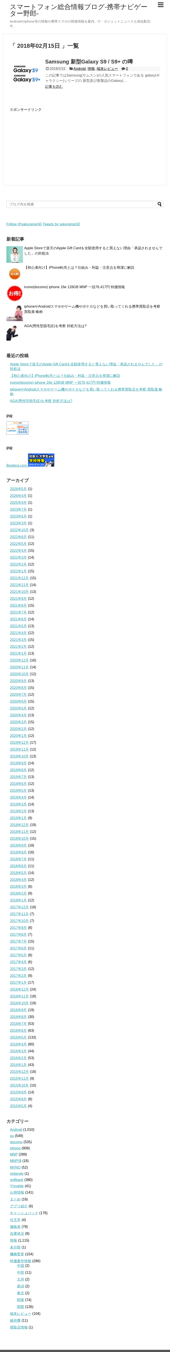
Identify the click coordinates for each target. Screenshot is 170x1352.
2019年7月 (18, 777)
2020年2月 (18, 729)
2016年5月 (18, 1037)
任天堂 (15, 1220)
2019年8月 (18, 770)
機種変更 (17, 1254)
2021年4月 (18, 633)
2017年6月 (18, 948)
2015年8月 (18, 1099)
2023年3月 (18, 523)
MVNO (15, 1167)
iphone (15, 1148)
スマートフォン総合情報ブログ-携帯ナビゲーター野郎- (78, 10)
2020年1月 (18, 736)
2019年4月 (18, 797)
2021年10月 (19, 592)
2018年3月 (18, 886)
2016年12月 (19, 989)
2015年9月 (18, 1092)
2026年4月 (18, 496)
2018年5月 (18, 873)
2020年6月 (18, 701)
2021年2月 (18, 646)
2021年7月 (18, 612)
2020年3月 (18, 722)
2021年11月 (19, 585)
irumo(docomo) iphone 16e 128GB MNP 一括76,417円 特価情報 (74, 287)
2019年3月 (18, 804)
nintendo (16, 1174)
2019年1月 (18, 818)
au (12, 1136)
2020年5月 (18, 708)
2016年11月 (19, 996)
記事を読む (54, 86)
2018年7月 (18, 859)
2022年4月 (18, 550)
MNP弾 (15, 1161)
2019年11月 (19, 749)
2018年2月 (18, 893)
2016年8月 (18, 1017)
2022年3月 (18, 557)
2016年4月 (18, 1044)
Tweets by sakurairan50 (61, 224)
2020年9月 (18, 681)
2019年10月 (19, 756)
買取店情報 (19, 1327)
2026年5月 (18, 489)
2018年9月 (18, 845)
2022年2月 (18, 564)
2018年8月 (18, 852)
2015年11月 (19, 1078)
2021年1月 (18, 653)
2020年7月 (18, 694)
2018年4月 (18, 880)
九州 (20, 1279)
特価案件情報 (20, 1261)
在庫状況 (17, 1233)
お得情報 (17, 1192)
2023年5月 (18, 516)
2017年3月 (18, 969)
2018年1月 (18, 900)
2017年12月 (19, 907)
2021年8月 (18, 605)
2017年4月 (18, 962)
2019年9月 (18, 763)
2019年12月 (19, 742)
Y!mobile (17, 1186)
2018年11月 (19, 832)
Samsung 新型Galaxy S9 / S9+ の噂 (89, 62)
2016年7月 (18, 1024)
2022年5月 (18, 544)
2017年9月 (18, 928)
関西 (20, 1307)
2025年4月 (18, 502)
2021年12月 (19, 578)
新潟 (20, 1286)
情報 (91, 69)
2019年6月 (18, 784)
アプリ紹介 (19, 1206)
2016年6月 (18, 1030)
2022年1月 (18, 571)
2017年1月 (18, 982)
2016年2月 (18, 1058)
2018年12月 (19, 825)
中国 (20, 1266)
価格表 (15, 1227)
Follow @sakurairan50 (24, 224)
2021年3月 (18, 640)
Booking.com (16, 465)
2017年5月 (18, 955)
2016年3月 (18, 1051)
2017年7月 (18, 941)
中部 (20, 1272)
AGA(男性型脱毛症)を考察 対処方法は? (55, 326)
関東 (20, 1300)
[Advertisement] (47, 143)
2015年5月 (18, 1106)
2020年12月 (19, 660)
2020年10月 (19, 674)
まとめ (15, 1199)
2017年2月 (18, 976)
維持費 (15, 1320)
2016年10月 (19, 1003)
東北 (20, 1293)
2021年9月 (18, 598)
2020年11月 (19, 667)
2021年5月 (18, 626)
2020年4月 (18, 715)
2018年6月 (18, 866)
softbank (16, 1180)
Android (79, 69)
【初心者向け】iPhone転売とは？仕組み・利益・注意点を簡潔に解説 (79, 267)
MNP (14, 1154)
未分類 (15, 1247)
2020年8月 (18, 688)
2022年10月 (19, 530)
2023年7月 (18, 509)
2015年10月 (19, 1085)
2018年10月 (19, 838)
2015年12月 (19, 1072)
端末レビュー (107, 69)
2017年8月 (18, 934)
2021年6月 (18, 619)
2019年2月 (18, 811)
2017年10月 (19, 921)
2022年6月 (18, 537)
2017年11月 (19, 914)
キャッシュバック (24, 1213)
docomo (16, 1142)
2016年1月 (18, 1065)
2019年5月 (18, 790)
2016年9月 (18, 1010)
